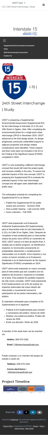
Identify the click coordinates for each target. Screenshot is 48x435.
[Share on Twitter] (26, 412)
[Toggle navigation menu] (43, 5)
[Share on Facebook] (20, 412)
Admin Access (19, 428)
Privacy (35, 426)
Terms (42, 426)
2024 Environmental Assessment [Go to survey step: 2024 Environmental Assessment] (16, 52)
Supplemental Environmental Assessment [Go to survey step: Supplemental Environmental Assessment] (19, 46)
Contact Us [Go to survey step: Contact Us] (8, 56)
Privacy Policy (8, 426)
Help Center (29, 428)
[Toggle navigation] (4, 40)
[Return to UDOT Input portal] (19, 3)
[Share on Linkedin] (33, 412)
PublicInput (14, 420)
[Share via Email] (39, 412)
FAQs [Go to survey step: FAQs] (6, 49)
